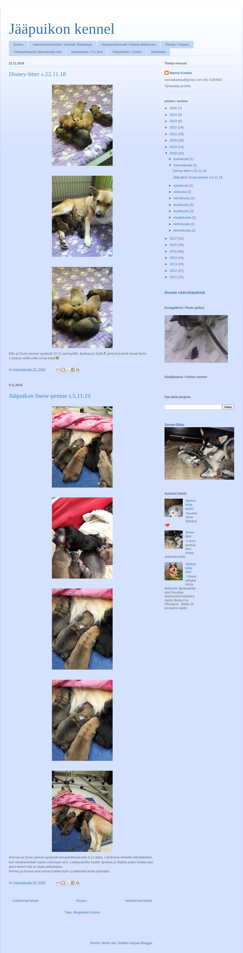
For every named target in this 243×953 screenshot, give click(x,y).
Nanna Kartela (181, 73)
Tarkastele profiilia (178, 86)
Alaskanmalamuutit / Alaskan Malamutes (129, 44)
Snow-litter (175, 424)
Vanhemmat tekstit (138, 901)
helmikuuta (182, 224)
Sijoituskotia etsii (190, 568)
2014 (174, 258)
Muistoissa (158, 52)
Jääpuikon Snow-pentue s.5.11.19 (49, 395)
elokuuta (180, 192)
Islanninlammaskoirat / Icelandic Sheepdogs (62, 44)
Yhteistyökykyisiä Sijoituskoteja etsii (37, 52)
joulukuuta (182, 159)
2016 (174, 245)
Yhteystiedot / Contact (127, 52)
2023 (174, 121)
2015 (174, 251)
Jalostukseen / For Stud (87, 52)
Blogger (146, 943)
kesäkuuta (182, 205)
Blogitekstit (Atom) (86, 912)
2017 (174, 238)
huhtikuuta (182, 211)
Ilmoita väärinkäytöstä (185, 292)
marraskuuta (183, 165)
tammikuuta (183, 230)
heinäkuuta (182, 198)
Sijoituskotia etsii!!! (190, 504)
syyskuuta (181, 185)
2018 (174, 153)
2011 (174, 277)
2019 (174, 147)
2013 (174, 264)
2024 (174, 115)
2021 (174, 134)
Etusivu (18, 44)
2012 (174, 271)
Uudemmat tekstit (25, 901)
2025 (174, 108)
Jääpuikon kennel (62, 28)
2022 (174, 127)
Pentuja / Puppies (177, 44)
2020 (174, 140)
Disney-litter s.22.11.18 (37, 74)
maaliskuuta (183, 217)
